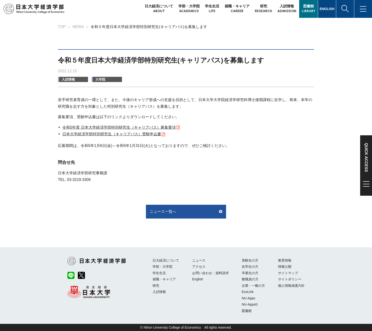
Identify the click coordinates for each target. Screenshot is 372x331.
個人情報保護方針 (291, 285)
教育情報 (284, 260)
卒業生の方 (250, 273)
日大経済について (166, 260)
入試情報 (68, 79)
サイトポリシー (289, 279)
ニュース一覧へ (163, 211)
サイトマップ (288, 273)
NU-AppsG (250, 304)
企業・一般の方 (253, 285)
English (197, 279)
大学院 (100, 79)
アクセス (198, 266)
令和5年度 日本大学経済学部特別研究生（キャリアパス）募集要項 (119, 127)
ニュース (198, 260)
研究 (156, 285)
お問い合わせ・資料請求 (210, 273)
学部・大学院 (162, 266)
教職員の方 (250, 279)
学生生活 (159, 273)
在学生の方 (250, 266)
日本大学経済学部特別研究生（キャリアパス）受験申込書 (111, 134)
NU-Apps (248, 298)
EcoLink (248, 292)
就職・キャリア (164, 279)
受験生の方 (250, 260)
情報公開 (284, 266)
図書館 (247, 311)
